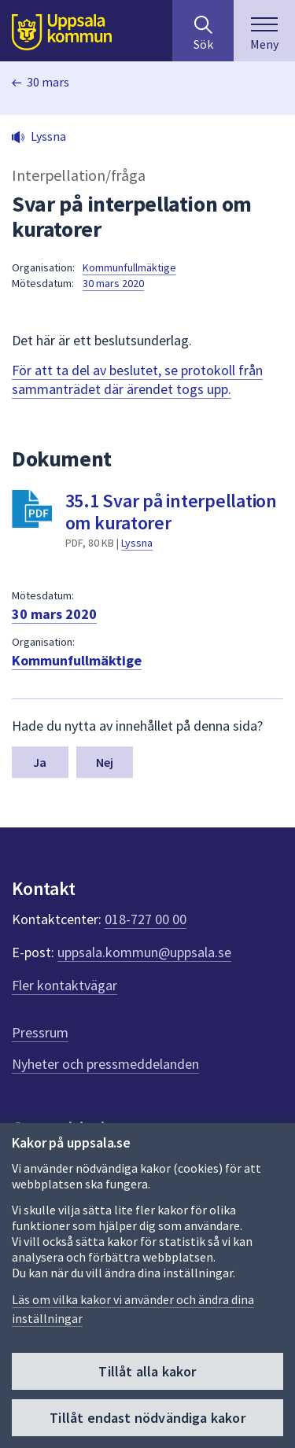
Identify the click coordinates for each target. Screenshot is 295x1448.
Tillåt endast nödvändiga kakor (147, 1418)
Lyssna (137, 543)
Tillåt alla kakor (147, 1372)
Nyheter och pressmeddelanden (105, 1064)
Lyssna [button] (48, 136)
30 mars (48, 82)
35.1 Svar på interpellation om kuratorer (171, 511)
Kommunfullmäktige (129, 267)
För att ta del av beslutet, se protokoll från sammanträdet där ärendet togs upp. (137, 379)
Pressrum (40, 1032)
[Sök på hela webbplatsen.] (203, 30)
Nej (104, 762)
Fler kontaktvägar (64, 985)
